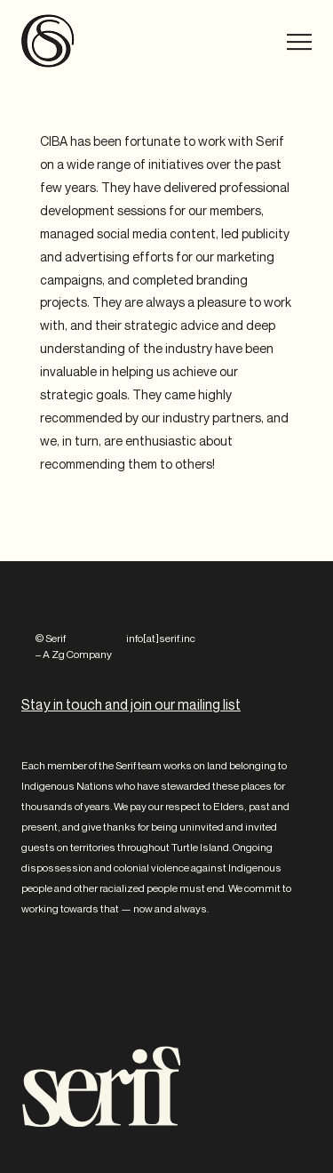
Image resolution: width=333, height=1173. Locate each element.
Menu (287, 42)
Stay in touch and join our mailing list (131, 704)
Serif (48, 41)
